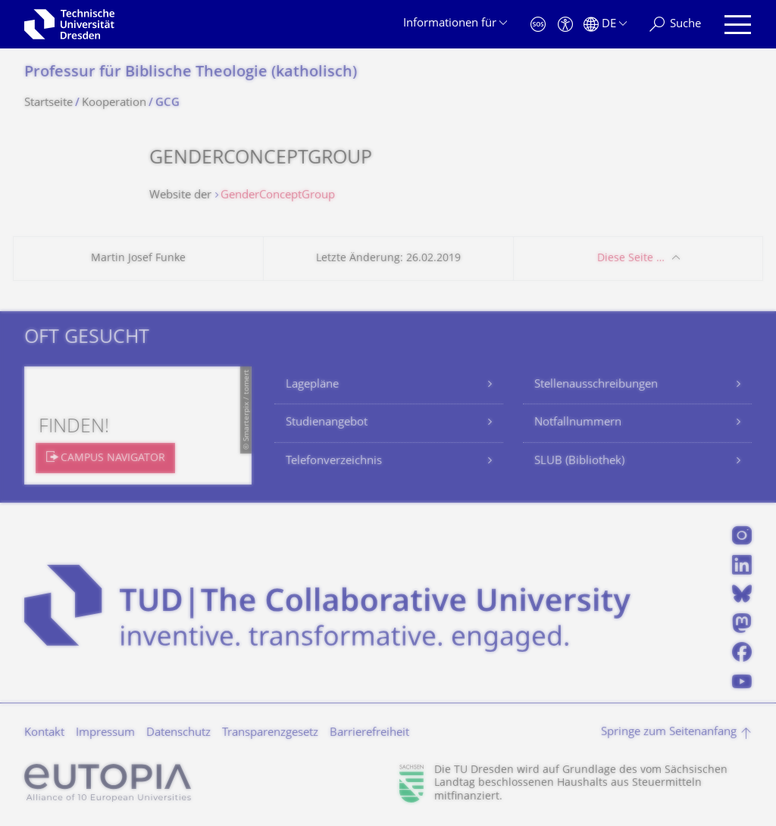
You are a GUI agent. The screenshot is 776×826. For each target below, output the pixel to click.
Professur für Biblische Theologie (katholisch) (190, 73)
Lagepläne (312, 385)
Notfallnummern (577, 423)
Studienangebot (327, 423)
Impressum (105, 733)
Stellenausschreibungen (596, 385)
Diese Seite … (631, 258)
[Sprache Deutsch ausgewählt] (605, 24)
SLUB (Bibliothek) (579, 461)
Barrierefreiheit (369, 733)
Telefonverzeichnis (334, 461)
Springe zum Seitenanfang (669, 732)
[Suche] (675, 24)
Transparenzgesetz (270, 733)
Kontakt (44, 733)
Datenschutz (178, 733)
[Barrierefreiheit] (565, 24)
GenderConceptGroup (278, 195)
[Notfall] (538, 24)
